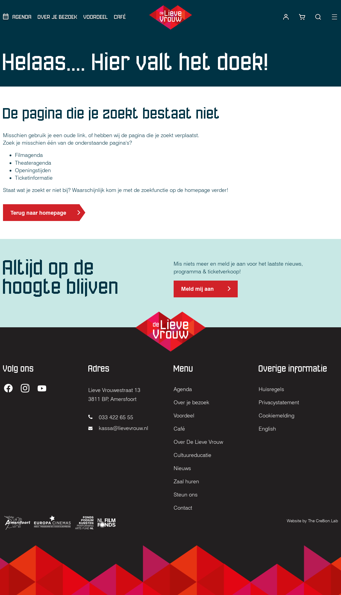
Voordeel (96, 16)
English (267, 429)
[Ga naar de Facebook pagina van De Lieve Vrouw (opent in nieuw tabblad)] (8, 388)
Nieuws (182, 468)
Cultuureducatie (192, 455)
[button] (318, 17)
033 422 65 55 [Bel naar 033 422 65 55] (110, 417)
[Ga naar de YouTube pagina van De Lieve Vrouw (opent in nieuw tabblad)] (42, 388)
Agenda (22, 16)
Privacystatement (279, 402)
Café (120, 16)
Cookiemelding (276, 415)
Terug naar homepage (38, 213)
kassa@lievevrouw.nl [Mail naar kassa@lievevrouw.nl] (118, 428)
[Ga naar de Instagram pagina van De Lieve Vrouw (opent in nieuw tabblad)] (25, 388)
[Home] (170, 17)
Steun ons (186, 494)
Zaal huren (186, 481)
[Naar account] (286, 17)
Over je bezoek (58, 16)
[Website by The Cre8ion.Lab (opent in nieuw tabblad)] (312, 520)
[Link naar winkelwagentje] (302, 17)
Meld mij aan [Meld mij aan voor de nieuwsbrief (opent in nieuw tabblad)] (197, 291)
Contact (183, 508)
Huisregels (271, 389)
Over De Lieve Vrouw (198, 442)
